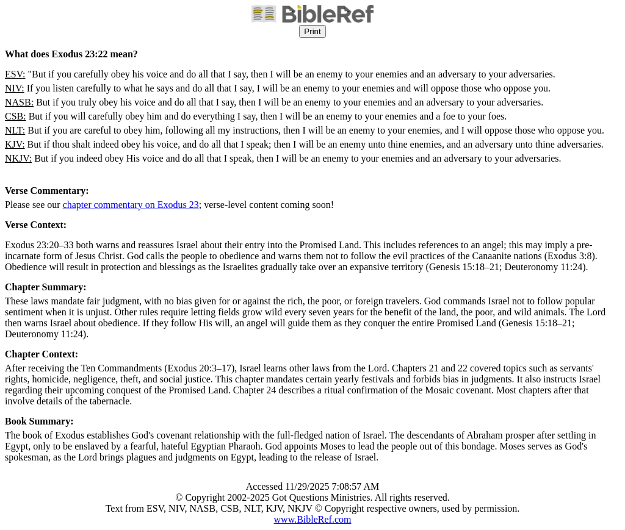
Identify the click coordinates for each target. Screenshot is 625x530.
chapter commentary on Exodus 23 (131, 204)
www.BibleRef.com (313, 519)
